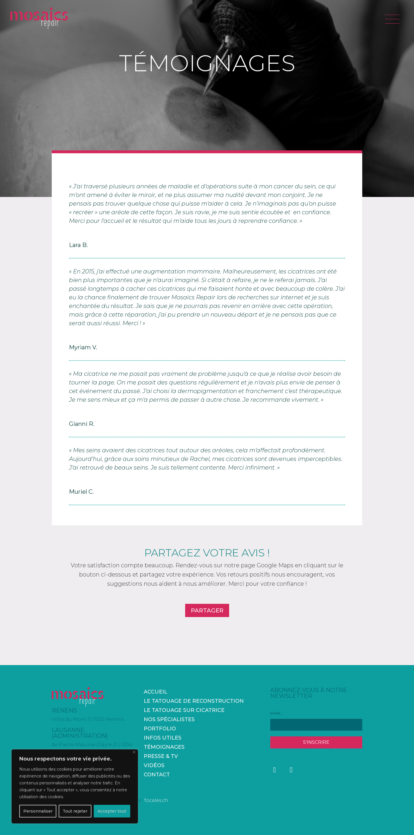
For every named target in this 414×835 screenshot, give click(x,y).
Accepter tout (111, 811)
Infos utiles (162, 738)
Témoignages (164, 747)
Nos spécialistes (169, 719)
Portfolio (160, 728)
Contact (157, 774)
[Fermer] (134, 752)
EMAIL (275, 713)
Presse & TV (161, 756)
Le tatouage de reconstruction (194, 701)
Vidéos (154, 765)
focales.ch (156, 800)
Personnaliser (38, 811)
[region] (75, 786)
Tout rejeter (75, 811)
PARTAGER (207, 610)
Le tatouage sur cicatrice (184, 710)
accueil (155, 692)
